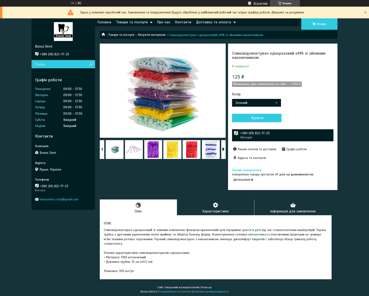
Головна (104, 22)
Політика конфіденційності (211, 291)
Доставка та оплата (213, 22)
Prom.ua (206, 287)
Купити (257, 118)
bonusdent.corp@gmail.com (59, 199)
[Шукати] (91, 64)
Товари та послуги (132, 22)
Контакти (183, 22)
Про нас (163, 22)
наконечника (257, 234)
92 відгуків (260, 3)
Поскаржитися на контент (174, 291)
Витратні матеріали (151, 35)
